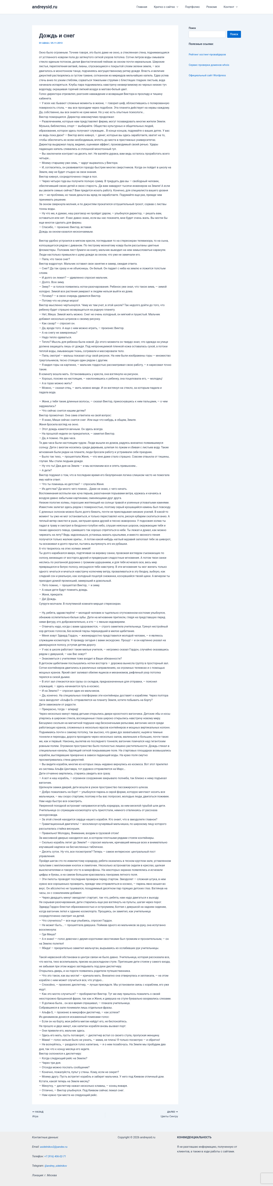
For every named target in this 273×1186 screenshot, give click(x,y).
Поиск (192, 28)
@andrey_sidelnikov (56, 1166)
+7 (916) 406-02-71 (55, 1156)
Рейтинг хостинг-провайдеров (208, 54)
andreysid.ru (44, 6)
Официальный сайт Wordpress (208, 75)
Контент (231, 7)
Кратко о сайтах (170, 7)
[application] (180, 7)
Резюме (213, 7)
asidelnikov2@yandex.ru (54, 1147)
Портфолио (195, 7)
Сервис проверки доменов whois (210, 65)
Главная (147, 7)
